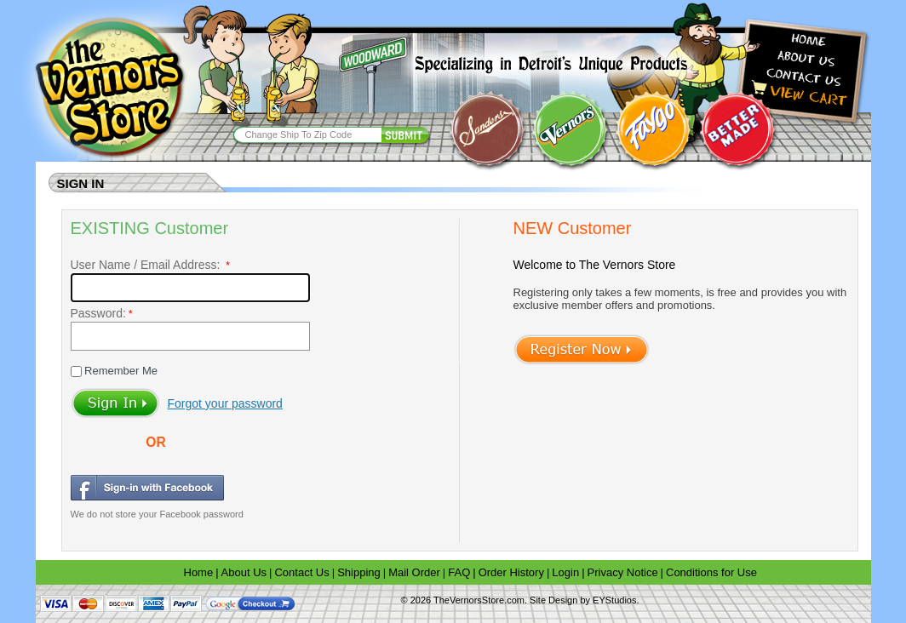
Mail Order (414, 572)
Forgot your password (225, 403)
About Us (244, 572)
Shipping (359, 572)
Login (565, 572)
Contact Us (301, 572)
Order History (511, 572)
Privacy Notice (623, 572)
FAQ (459, 572)
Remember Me (120, 370)
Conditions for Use (711, 572)
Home (199, 572)
